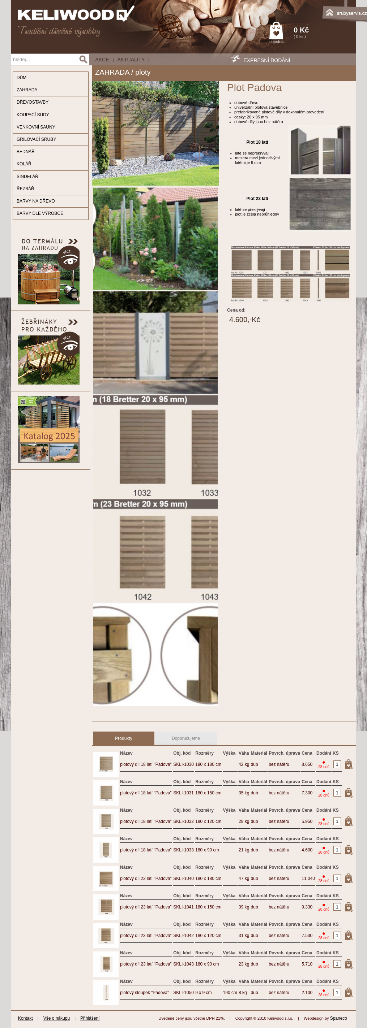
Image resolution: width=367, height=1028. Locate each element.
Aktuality (131, 59)
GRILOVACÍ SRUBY (36, 139)
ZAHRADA (27, 89)
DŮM (21, 77)
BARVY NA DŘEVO (36, 201)
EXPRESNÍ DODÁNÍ (266, 60)
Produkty (123, 738)
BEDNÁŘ (26, 151)
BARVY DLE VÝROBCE (40, 213)
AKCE (102, 59)
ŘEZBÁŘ (25, 188)
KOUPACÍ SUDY (33, 114)
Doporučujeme (186, 738)
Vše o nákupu (56, 1018)
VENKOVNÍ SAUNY (36, 127)
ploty (142, 72)
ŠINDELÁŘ (27, 176)
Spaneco (338, 1018)
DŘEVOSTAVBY (32, 102)
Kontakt (25, 1018)
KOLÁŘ (24, 163)
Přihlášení (89, 1018)
